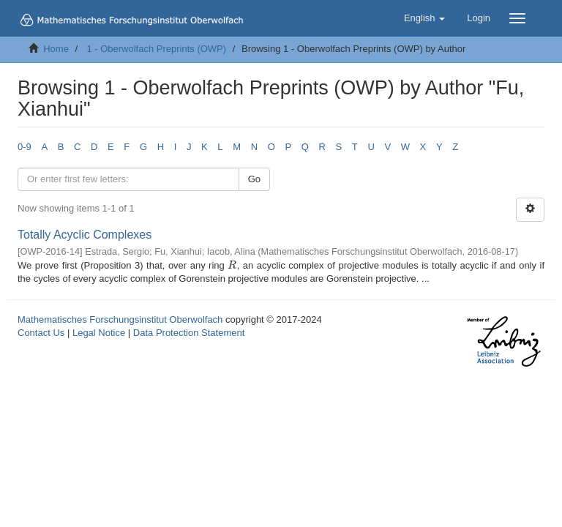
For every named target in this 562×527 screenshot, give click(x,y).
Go (254, 178)
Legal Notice (98, 332)
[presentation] (232, 265)
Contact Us (41, 332)
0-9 (24, 146)
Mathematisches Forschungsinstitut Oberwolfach (120, 319)
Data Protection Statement (188, 332)
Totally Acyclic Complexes (84, 234)
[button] (424, 18)
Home (56, 48)
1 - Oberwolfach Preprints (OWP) (156, 48)
